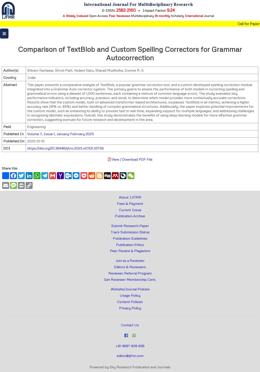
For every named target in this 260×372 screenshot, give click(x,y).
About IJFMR (130, 197)
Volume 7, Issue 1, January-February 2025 (60, 134)
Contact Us (130, 325)
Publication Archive (130, 216)
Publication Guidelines (130, 238)
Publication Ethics (130, 244)
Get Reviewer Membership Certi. (130, 279)
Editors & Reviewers (130, 267)
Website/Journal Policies (130, 289)
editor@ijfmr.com (130, 355)
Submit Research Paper (130, 226)
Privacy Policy (130, 308)
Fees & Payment (130, 203)
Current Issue (130, 210)
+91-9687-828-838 (130, 346)
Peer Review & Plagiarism (130, 251)
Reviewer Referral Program (130, 273)
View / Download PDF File (130, 159)
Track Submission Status (130, 232)
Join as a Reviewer (130, 260)
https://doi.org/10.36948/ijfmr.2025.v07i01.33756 (65, 148)
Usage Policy (130, 295)
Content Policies (130, 302)
